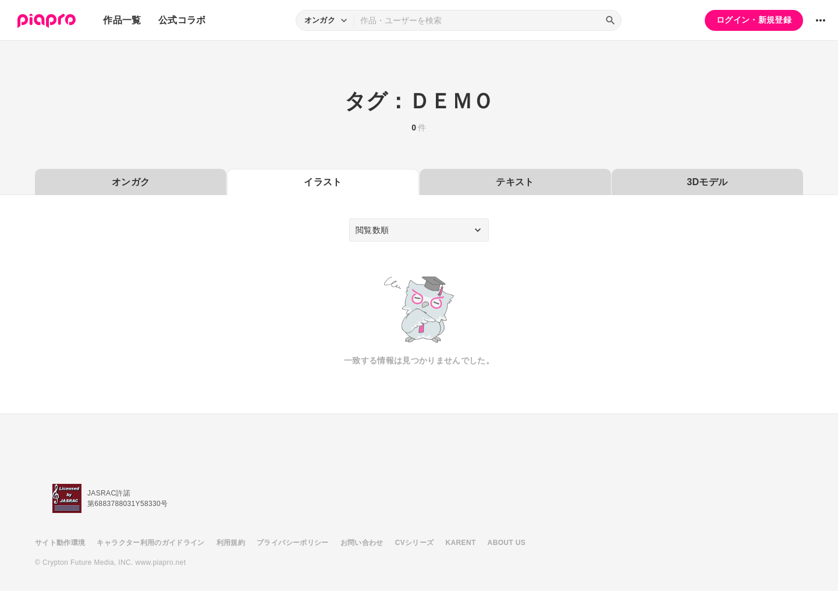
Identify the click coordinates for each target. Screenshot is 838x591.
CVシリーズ (414, 543)
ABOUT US (506, 543)
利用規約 (230, 543)
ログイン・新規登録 (753, 19)
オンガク (131, 182)
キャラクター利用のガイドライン (150, 543)
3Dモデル (707, 182)
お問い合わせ (362, 543)
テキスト (515, 182)
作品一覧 (122, 20)
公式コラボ (182, 20)
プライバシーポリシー (293, 543)
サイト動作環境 (60, 543)
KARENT (461, 543)
